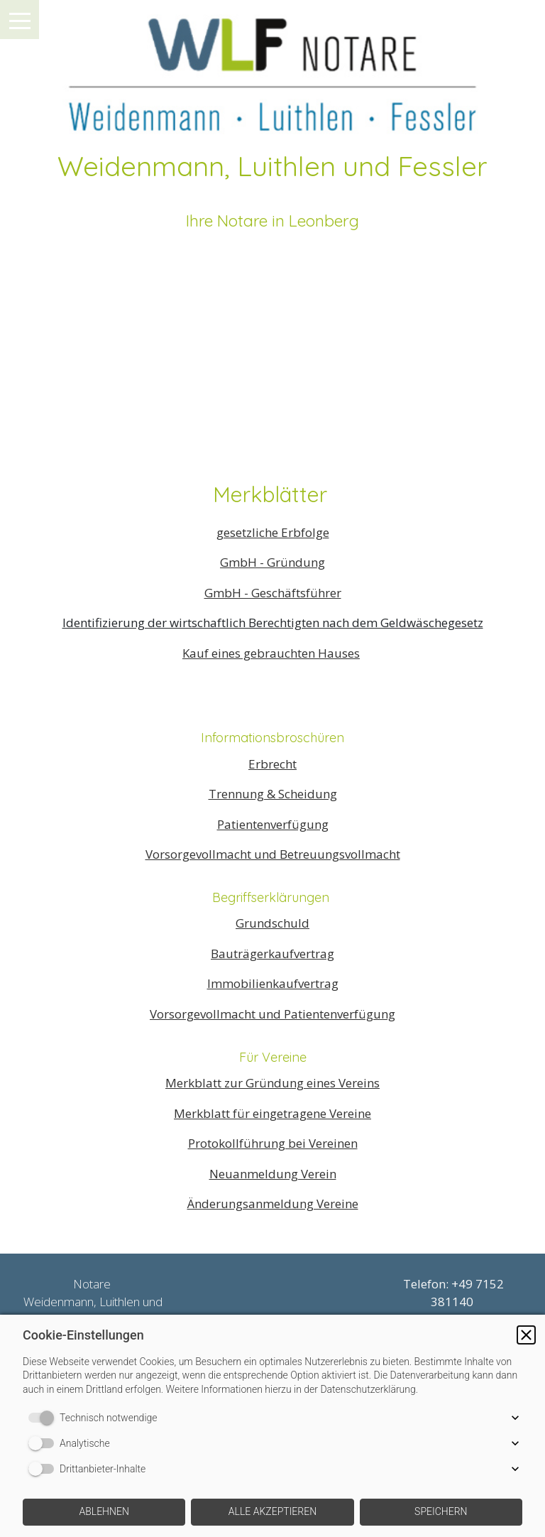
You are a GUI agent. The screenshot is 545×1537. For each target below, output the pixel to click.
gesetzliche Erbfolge (272, 532)
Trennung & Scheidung (273, 794)
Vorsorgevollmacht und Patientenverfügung (272, 1014)
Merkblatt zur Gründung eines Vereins (272, 1083)
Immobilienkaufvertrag (272, 983)
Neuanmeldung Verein (272, 1174)
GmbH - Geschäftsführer (272, 593)
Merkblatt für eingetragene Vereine (272, 1113)
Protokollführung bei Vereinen (273, 1143)
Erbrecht (272, 764)
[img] (272, 67)
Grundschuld (272, 923)
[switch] (44, 1418)
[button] (526, 1335)
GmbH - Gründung (272, 562)
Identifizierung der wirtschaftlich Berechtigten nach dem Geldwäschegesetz (272, 622)
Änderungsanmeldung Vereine (272, 1203)
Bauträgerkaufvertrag (272, 953)
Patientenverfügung (273, 824)
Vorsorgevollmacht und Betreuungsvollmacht (272, 854)
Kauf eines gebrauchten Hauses (271, 653)
